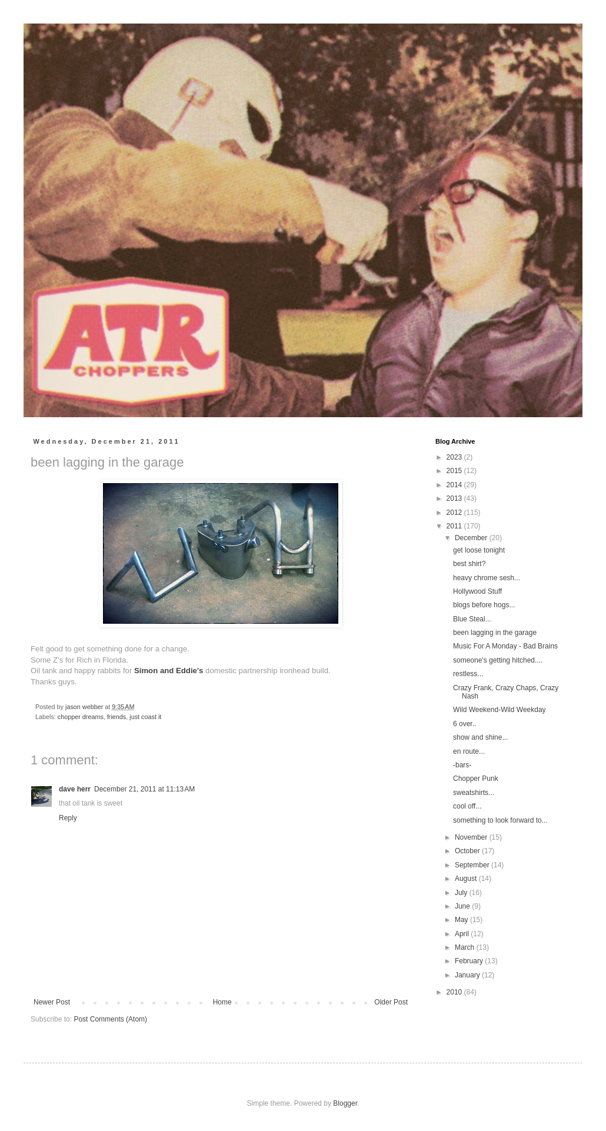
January (468, 975)
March (466, 947)
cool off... (467, 806)
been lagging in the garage (495, 632)
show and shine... (480, 737)
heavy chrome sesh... (486, 578)
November (472, 837)
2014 (455, 485)
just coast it (145, 716)
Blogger (345, 1103)
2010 (455, 992)
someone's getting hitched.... (497, 660)
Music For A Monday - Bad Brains (505, 646)
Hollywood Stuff (477, 591)
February (470, 961)
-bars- (462, 765)
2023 (455, 457)
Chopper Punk (475, 778)
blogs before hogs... (484, 605)
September (473, 865)
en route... (469, 751)
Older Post (391, 1002)
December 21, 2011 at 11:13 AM (144, 789)
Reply (68, 818)
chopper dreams (81, 716)
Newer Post (52, 1002)
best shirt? (469, 564)
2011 (455, 526)
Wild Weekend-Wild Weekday (499, 710)
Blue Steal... (472, 619)
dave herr (75, 789)
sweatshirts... (473, 793)
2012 (455, 512)
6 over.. (464, 724)
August (467, 878)
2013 (455, 498)
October (468, 851)
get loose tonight (479, 550)
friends (116, 716)
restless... (468, 674)
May (462, 920)
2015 (455, 471)
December (472, 538)
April (463, 934)
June (463, 906)
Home (222, 1002)
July (462, 893)
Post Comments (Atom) (110, 1019)
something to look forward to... (500, 820)
